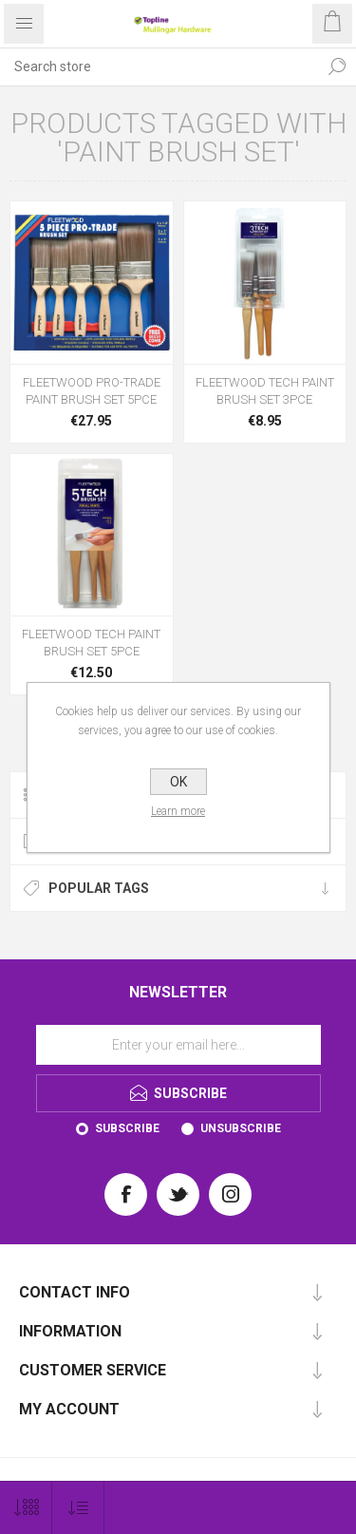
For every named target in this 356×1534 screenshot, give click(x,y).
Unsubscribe (240, 1128)
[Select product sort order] (78, 1508)
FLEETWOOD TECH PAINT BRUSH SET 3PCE (265, 391)
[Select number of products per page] (26, 1508)
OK (178, 781)
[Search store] (159, 66)
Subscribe (127, 1128)
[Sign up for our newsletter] (178, 1045)
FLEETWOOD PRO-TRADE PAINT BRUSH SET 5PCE (91, 391)
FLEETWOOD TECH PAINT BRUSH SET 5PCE (91, 642)
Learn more (178, 811)
